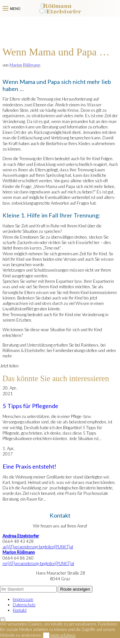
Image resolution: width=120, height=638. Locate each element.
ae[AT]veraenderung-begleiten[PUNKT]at (38, 546)
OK (46, 635)
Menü (11, 9)
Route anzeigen (75, 589)
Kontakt (20, 610)
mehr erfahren (63, 635)
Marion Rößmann (25, 65)
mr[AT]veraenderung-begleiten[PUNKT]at (38, 563)
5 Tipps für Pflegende (30, 405)
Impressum (23, 599)
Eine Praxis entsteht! (29, 466)
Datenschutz (24, 604)
